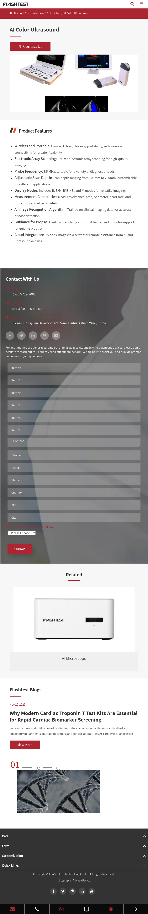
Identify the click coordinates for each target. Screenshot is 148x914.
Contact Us (30, 46)
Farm (5, 846)
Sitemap (63, 880)
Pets (5, 836)
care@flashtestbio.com (28, 308)
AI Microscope (74, 658)
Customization (34, 13)
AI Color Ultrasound (75, 13)
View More (24, 744)
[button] (22, 764)
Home (18, 13)
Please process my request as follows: (30, 527)
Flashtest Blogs (25, 689)
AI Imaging (53, 13)
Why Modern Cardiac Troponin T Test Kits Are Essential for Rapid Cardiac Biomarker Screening (74, 716)
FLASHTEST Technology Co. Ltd (69, 874)
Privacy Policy (81, 880)
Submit (19, 549)
